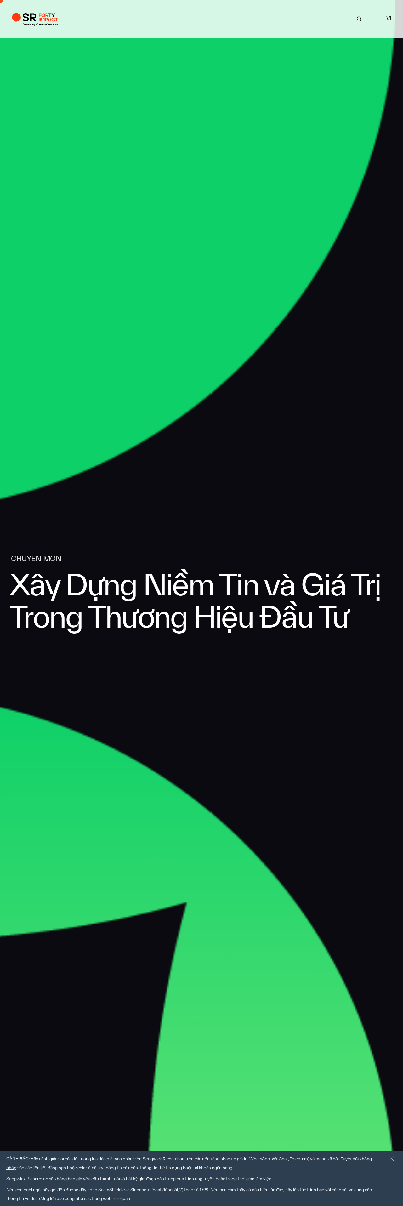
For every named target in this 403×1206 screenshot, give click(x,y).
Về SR (173, 18)
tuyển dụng (295, 18)
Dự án (153, 18)
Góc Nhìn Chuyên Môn (249, 18)
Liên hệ (323, 18)
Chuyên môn (202, 18)
